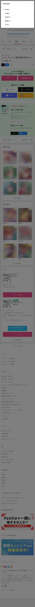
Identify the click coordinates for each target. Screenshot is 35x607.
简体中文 (7, 17)
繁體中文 (7, 21)
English (7, 13)
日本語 (7, 9)
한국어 (7, 24)
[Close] (32, 3)
